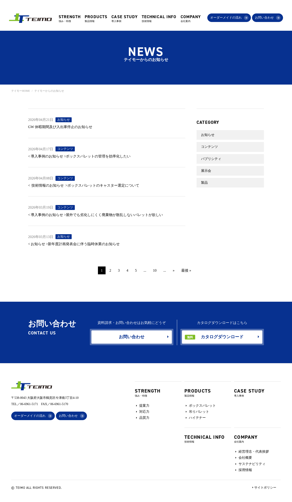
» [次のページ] (174, 270)
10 (155, 270)
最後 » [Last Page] (186, 270)
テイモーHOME (20, 90)
